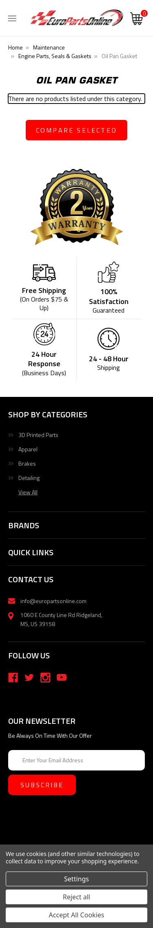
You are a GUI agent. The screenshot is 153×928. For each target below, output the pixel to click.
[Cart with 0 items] (136, 19)
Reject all (76, 896)
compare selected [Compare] (76, 130)
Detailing (29, 477)
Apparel (28, 449)
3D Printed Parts (38, 434)
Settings (76, 878)
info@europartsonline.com (53, 601)
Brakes (27, 463)
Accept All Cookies (76, 914)
